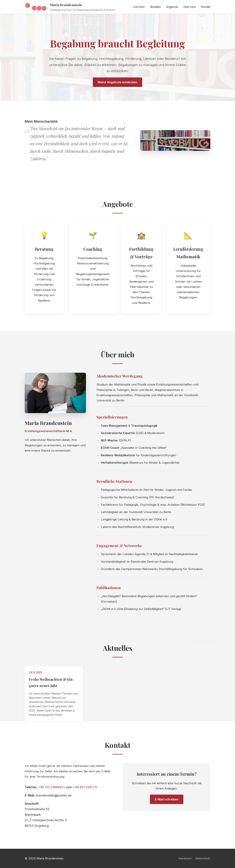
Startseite (139, 7)
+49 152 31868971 (51, 789)
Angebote (172, 7)
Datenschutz (202, 858)
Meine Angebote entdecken (117, 82)
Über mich (189, 7)
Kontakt (205, 7)
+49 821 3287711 (85, 789)
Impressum (185, 858)
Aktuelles (155, 7)
